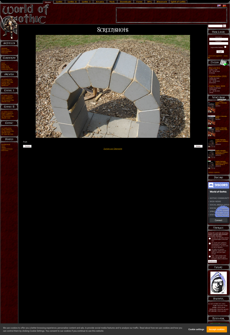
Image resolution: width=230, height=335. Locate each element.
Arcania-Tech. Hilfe (7, 82)
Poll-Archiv (4, 53)
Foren (3, 63)
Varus (3, 146)
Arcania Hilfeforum (7, 81)
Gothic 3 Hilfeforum (7, 97)
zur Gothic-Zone (6, 128)
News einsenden (6, 51)
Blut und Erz (214, 68)
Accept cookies (217, 331)
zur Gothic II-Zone (7, 112)
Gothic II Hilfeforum (7, 113)
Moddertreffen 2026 (218, 76)
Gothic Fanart (5, 67)
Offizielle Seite (5, 84)
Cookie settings (196, 331)
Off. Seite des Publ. (7, 134)
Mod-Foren (4, 150)
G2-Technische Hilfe (7, 116)
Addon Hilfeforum (6, 98)
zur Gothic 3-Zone (7, 95)
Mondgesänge (5, 144)
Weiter (198, 146)
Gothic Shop (5, 66)
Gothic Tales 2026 (217, 86)
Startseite (4, 48)
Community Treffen (7, 69)
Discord (3, 64)
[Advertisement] (171, 15)
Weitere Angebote (214, 172)
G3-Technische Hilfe (7, 100)
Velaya (3, 147)
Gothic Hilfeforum (6, 129)
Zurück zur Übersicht (113, 149)
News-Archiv (5, 50)
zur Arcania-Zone (6, 79)
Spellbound (4, 85)
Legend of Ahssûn (7, 149)
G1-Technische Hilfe (7, 131)
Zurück (27, 146)
